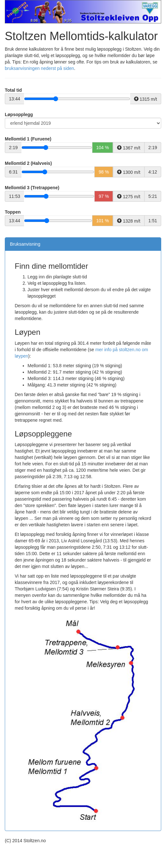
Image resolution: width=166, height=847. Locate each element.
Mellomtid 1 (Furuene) (28, 138)
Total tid (13, 90)
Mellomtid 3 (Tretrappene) (32, 187)
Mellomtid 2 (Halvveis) (28, 163)
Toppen (13, 212)
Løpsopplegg (19, 114)
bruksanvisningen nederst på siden (39, 68)
